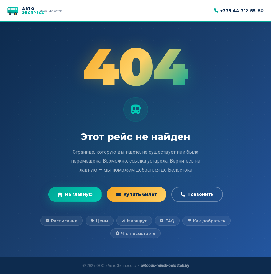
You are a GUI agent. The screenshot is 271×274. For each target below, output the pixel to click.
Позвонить (197, 194)
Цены (99, 220)
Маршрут (134, 220)
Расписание (61, 220)
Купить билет (136, 194)
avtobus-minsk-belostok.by (165, 265)
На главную (75, 194)
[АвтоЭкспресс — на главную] (41, 10)
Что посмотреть (135, 233)
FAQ (167, 220)
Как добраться (206, 220)
